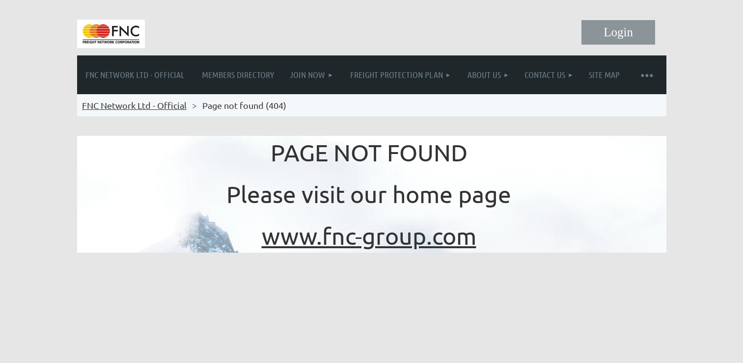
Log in (618, 32)
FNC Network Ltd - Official (134, 105)
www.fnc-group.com (369, 235)
